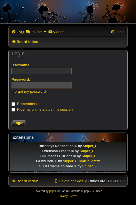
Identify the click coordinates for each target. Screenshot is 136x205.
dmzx (95, 161)
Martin (84, 161)
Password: (20, 79)
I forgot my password (28, 91)
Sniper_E (90, 146)
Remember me (26, 104)
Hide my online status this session (42, 109)
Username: (21, 65)
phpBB (53, 191)
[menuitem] (17, 32)
